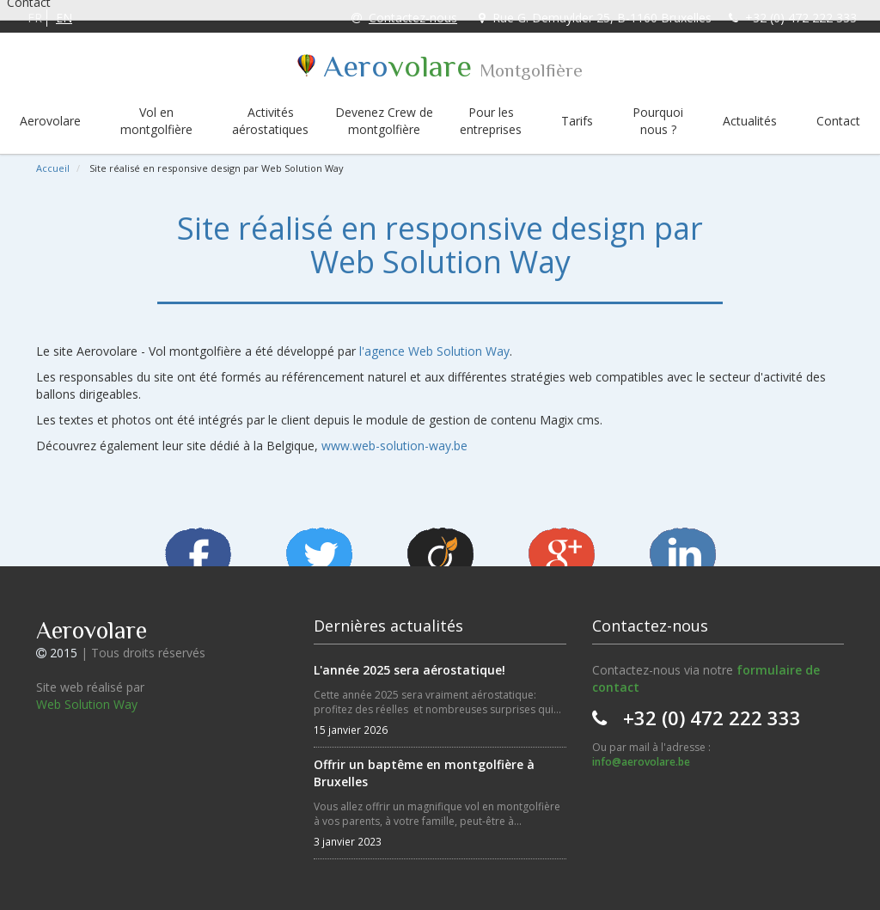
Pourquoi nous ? (657, 120)
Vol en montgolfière (156, 120)
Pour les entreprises (491, 120)
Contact (838, 121)
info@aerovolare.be (641, 761)
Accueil (53, 168)
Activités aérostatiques (270, 120)
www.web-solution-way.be (394, 445)
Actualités (750, 121)
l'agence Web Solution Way (434, 351)
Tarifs (577, 121)
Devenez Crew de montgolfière (384, 120)
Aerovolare (50, 121)
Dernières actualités (388, 625)
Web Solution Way (87, 704)
